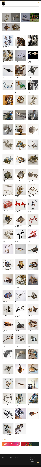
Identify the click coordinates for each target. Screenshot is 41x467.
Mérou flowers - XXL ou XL (32, 404)
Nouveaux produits (4, 459)
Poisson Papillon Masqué (7, 285)
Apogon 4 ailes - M (18, 240)
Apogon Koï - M (30, 225)
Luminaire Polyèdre (6, 404)
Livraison (3, 457)
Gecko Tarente (5, 419)
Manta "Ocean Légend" (31, 76)
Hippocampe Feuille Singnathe (7, 345)
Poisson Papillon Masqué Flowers (20, 150)
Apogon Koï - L (30, 240)
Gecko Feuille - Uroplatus (7, 434)
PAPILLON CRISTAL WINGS (6, 91)
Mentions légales (10, 457)
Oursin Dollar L (30, 180)
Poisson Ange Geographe (32, 165)
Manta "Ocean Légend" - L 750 (32, 61)
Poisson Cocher (5, 180)
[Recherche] (31, 0)
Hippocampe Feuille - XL (18, 345)
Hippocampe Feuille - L (31, 195)
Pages (34, 439)
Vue (2, 439)
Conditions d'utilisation (9, 458)
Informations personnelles (16, 457)
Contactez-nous (8, 0)
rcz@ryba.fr (3, 0)
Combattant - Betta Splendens (7, 270)
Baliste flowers (30, 285)
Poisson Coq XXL (30, 150)
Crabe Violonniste (18, 315)
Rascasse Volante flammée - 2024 (20, 76)
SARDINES (4, 76)
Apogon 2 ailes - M (5, 255)
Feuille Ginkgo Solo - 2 (31, 345)
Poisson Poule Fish (6, 150)
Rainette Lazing (17, 91)
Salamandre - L (17, 434)
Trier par (8, 439)
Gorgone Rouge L (5, 210)
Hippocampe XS (17, 46)
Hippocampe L (17, 195)
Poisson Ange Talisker (6, 165)
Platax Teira (4, 61)
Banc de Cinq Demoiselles (19, 225)
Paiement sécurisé (4, 458)
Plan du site (3, 460)
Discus (4, 225)
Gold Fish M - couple (18, 210)
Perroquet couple (5, 330)
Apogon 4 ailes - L (5, 240)
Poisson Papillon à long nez (19, 270)
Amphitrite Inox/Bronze (31, 91)
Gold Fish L (29, 210)
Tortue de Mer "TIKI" (6, 46)
